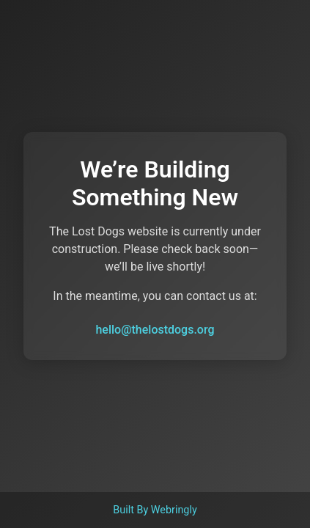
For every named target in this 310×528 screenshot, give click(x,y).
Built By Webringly (155, 510)
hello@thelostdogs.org (154, 330)
